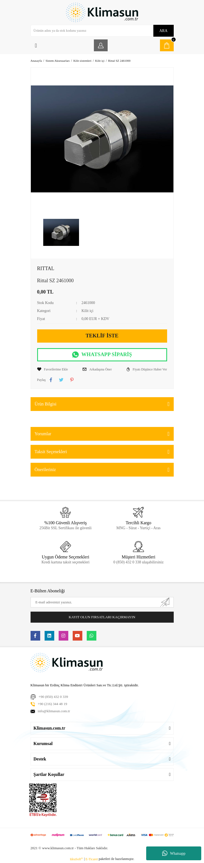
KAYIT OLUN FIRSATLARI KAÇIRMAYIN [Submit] (102, 617)
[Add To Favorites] (52, 369)
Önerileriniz (45, 469)
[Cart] (167, 45)
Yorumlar (43, 433)
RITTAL (46, 268)
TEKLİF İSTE (102, 335)
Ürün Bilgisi (46, 404)
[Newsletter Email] (102, 602)
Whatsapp (174, 853)
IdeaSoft (76, 859)
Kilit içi (87, 311)
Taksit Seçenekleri (51, 451)
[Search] (102, 31)
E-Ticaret (92, 859)
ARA (163, 31)
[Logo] (102, 12)
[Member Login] (101, 45)
